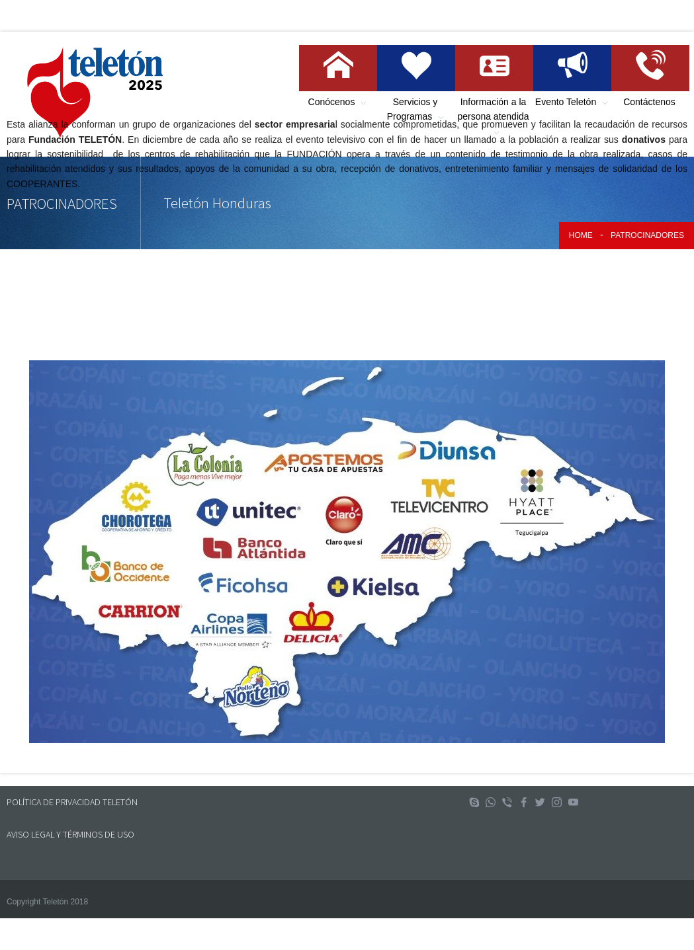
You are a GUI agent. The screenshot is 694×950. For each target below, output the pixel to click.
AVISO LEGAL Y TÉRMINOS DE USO (70, 834)
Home (581, 235)
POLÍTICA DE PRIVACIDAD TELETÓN (72, 802)
